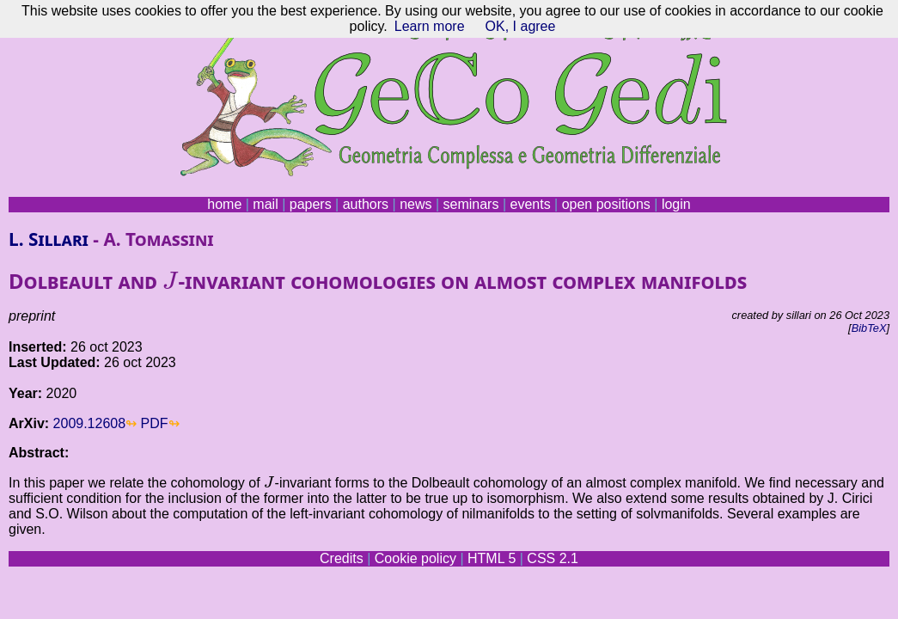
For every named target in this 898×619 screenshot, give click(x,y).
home (224, 204)
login (676, 204)
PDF (154, 423)
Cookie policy (415, 558)
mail (265, 204)
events (530, 204)
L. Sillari (49, 239)
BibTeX (869, 328)
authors (365, 204)
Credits (341, 558)
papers (311, 204)
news (415, 204)
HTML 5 (491, 558)
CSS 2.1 (552, 558)
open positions (606, 204)
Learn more (429, 26)
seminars (471, 204)
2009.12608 (89, 423)
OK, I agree (521, 26)
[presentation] (170, 280)
